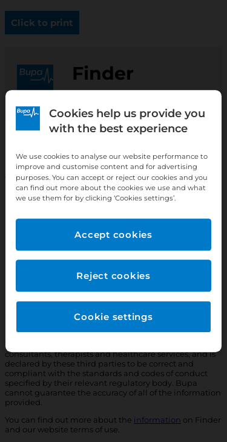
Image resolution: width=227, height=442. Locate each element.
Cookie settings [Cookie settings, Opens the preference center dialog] (113, 316)
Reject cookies (113, 275)
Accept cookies (113, 234)
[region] (113, 221)
